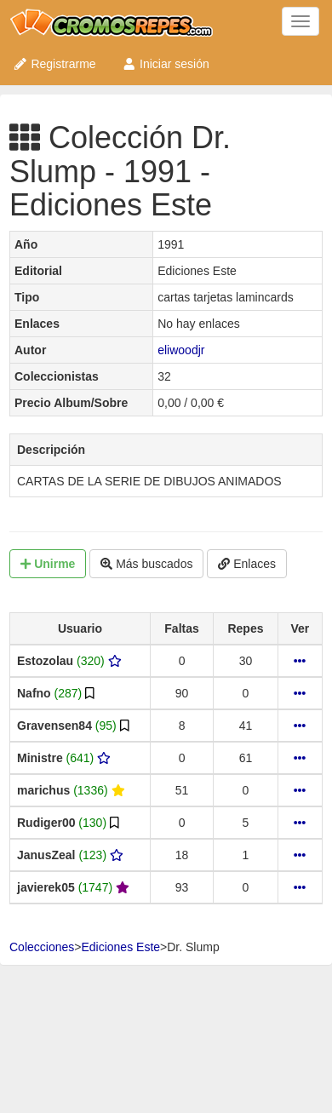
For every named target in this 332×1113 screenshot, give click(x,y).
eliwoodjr (180, 350)
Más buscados (146, 564)
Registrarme (54, 64)
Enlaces (247, 564)
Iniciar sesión (165, 64)
